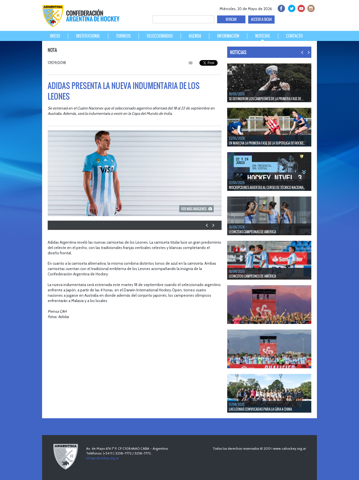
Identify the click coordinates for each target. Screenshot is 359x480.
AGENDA (195, 36)
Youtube (300, 8)
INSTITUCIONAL (88, 36)
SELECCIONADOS (160, 36)
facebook (281, 8)
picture (196, 208)
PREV (207, 225)
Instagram (310, 8)
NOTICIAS (262, 36)
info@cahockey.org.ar (102, 458)
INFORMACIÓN (228, 36)
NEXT (213, 225)
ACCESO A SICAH (261, 19)
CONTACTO (294, 36)
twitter (291, 8)
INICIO (55, 36)
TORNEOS (123, 36)
